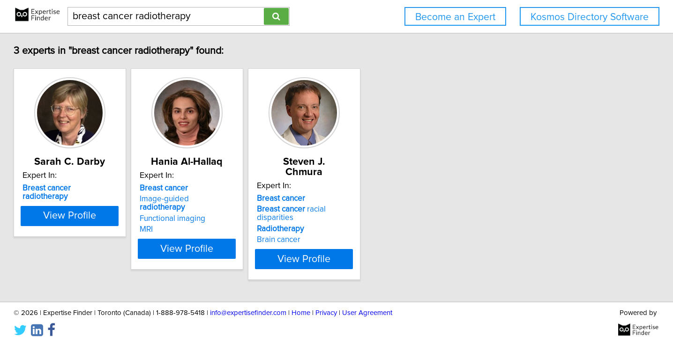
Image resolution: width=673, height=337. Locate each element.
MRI (211, 221)
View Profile (123, 240)
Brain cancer (367, 221)
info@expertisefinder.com (248, 303)
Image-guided (253, 199)
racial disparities (399, 199)
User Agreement (367, 303)
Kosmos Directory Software (590, 17)
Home (301, 303)
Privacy (326, 303)
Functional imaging (237, 210)
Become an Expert (455, 17)
